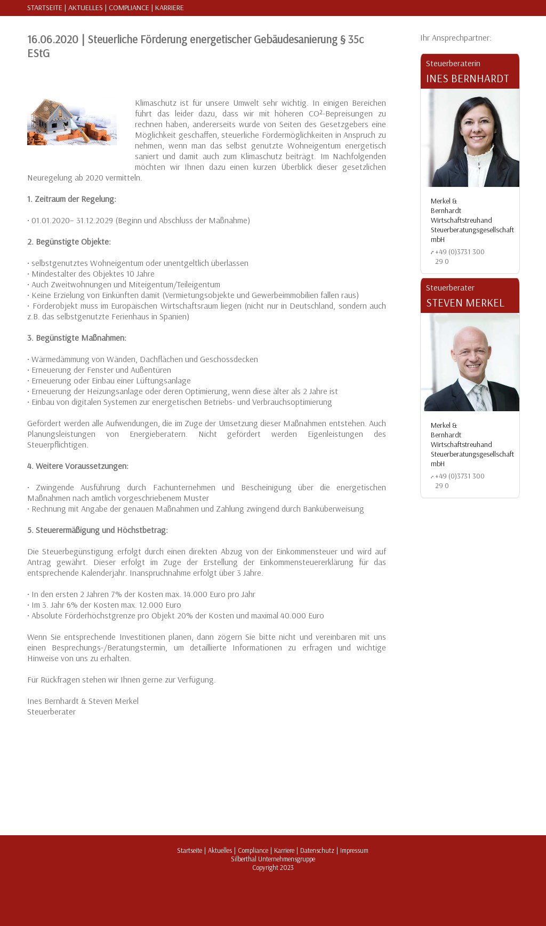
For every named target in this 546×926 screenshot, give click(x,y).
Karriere (169, 7)
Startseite (44, 7)
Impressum (354, 850)
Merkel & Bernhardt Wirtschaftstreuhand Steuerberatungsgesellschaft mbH (472, 220)
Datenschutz (317, 850)
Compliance (129, 7)
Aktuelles (85, 7)
